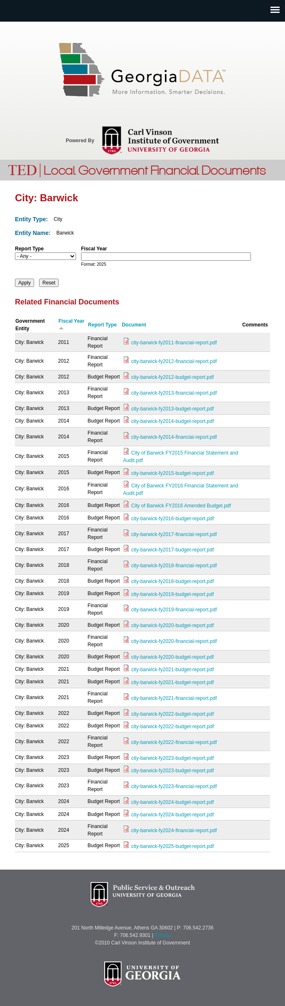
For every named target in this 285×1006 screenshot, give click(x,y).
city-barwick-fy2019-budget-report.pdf (172, 594)
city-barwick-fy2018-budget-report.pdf (172, 581)
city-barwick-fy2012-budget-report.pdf (172, 377)
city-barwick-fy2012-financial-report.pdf (174, 361)
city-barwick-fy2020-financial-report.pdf (174, 641)
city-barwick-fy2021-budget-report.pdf (172, 669)
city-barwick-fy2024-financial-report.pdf (174, 830)
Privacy (163, 935)
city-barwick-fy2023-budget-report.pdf (172, 758)
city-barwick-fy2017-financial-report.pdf (174, 534)
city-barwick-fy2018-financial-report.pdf (174, 566)
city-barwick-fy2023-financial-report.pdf (174, 786)
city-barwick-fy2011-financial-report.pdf (174, 343)
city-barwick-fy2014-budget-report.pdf (172, 421)
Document (134, 325)
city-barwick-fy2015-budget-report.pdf (172, 473)
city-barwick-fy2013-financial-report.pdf (174, 393)
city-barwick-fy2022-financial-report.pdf (174, 742)
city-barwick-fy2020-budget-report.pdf (172, 625)
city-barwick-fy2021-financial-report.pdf (174, 698)
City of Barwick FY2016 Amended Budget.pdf (181, 506)
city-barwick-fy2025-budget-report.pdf (172, 846)
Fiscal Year (94, 249)
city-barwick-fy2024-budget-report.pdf (172, 802)
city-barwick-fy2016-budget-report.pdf (172, 519)
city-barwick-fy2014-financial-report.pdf (174, 437)
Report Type (29, 249)
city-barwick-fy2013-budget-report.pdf (172, 409)
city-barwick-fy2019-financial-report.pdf (174, 610)
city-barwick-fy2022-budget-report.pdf (172, 714)
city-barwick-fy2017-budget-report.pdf (172, 550)
